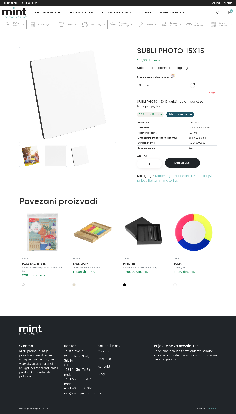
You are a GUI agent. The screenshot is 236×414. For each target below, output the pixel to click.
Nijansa (144, 85)
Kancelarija (164, 176)
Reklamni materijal (47, 12)
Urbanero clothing (81, 12)
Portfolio (145, 12)
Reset (212, 93)
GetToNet (211, 408)
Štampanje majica (172, 12)
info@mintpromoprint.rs (78, 393)
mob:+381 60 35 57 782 (78, 386)
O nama (216, 3)
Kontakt (228, 3)
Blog (101, 374)
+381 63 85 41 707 (20, 3)
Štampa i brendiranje (116, 12)
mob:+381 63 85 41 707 (77, 377)
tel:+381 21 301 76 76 (77, 367)
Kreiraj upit (182, 163)
